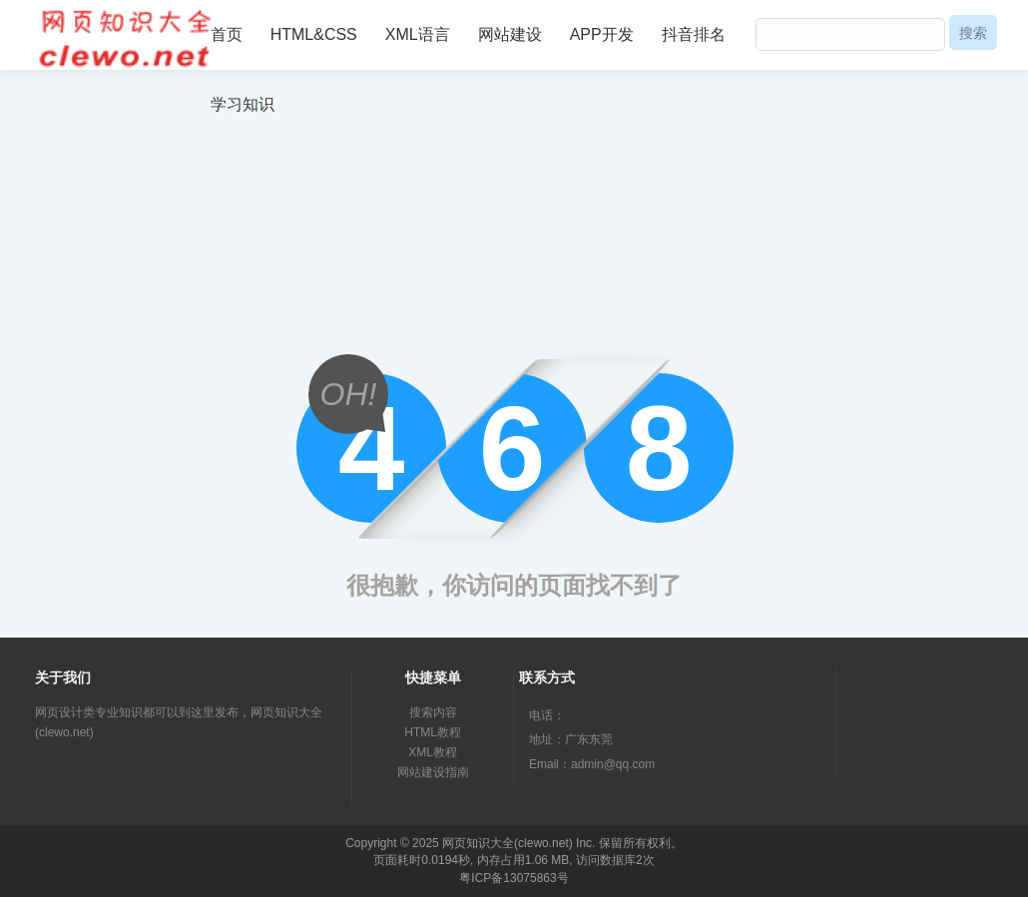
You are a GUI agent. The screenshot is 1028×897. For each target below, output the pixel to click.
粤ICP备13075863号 (513, 878)
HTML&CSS (313, 34)
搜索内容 (433, 712)
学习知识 (242, 104)
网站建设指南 (433, 772)
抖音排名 (694, 34)
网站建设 (510, 34)
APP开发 (602, 34)
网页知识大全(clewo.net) (507, 843)
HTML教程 (432, 732)
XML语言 (417, 34)
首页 (227, 34)
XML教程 (432, 752)
